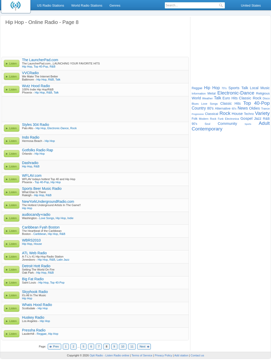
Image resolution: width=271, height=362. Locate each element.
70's (224, 88)
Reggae (42, 333)
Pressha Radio (33, 330)
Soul (207, 123)
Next (142, 346)
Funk (221, 118)
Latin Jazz (63, 259)
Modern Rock (207, 118)
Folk (195, 118)
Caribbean (39, 233)
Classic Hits (230, 103)
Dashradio (30, 163)
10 (122, 346)
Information (199, 93)
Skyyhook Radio (35, 292)
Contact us (197, 355)
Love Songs (46, 218)
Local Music (260, 88)
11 (131, 346)
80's (210, 108)
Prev (56, 346)
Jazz (258, 118)
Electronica (232, 118)
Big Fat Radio (33, 279)
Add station (181, 355)
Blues (195, 103)
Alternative (222, 108)
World (196, 98)
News (243, 108)
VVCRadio (30, 73)
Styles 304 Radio (35, 125)
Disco (266, 98)
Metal (211, 93)
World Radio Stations (86, 5)
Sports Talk (238, 88)
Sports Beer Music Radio (41, 188)
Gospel (246, 118)
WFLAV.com (31, 175)
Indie (70, 218)
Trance (265, 108)
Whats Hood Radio (37, 305)
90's (194, 124)
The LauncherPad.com (40, 60)
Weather (207, 98)
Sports (247, 124)
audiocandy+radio (36, 214)
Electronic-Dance (58, 128)
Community (227, 123)
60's (234, 108)
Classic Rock (250, 98)
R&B (52, 66)
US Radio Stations (50, 5)
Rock (73, 128)
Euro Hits (230, 98)
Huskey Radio (33, 317)
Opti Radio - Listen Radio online (109, 355)
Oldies (254, 108)
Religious (263, 93)
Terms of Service (141, 355)
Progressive (198, 114)
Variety (262, 113)
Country (199, 108)
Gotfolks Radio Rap (37, 150)
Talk (57, 79)
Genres (114, 5)
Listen (13, 63)
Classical (211, 114)
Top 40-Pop (41, 66)
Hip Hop (27, 66)
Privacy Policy (163, 355)
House (38, 243)
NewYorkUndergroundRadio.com (48, 201)
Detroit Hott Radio (36, 266)
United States (251, 5)
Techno (249, 114)
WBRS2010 (31, 240)
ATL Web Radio (34, 253)
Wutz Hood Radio (36, 86)
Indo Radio (30, 137)
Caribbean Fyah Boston (40, 227)
